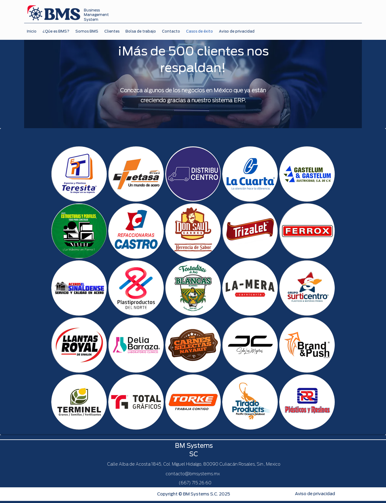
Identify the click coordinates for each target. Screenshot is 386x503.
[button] (111, 31)
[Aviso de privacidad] (315, 494)
